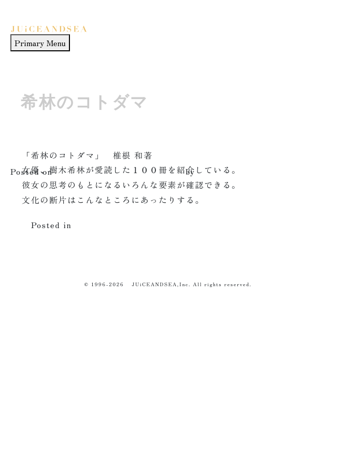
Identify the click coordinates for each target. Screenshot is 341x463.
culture (90, 224)
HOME (30, 318)
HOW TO (35, 342)
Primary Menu (40, 42)
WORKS (33, 366)
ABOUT (33, 415)
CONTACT (36, 440)
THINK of (37, 391)
